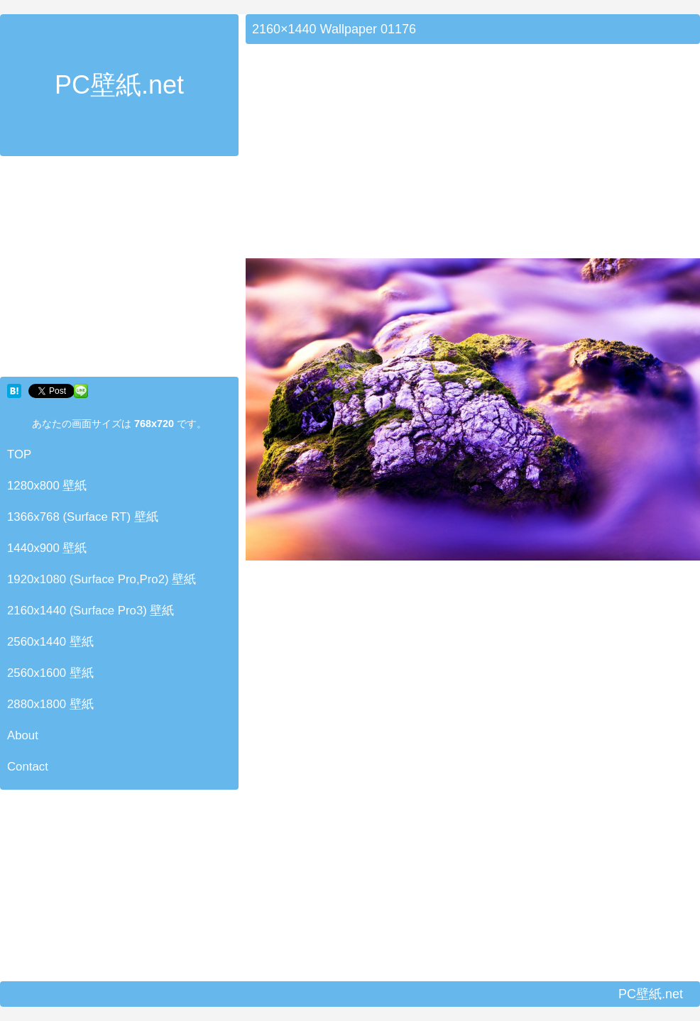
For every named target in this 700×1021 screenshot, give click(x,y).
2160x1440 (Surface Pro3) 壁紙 (91, 610)
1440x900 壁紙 (47, 548)
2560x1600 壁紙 (50, 673)
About (22, 735)
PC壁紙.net (119, 84)
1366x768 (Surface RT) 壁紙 (82, 517)
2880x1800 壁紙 (50, 704)
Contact (27, 766)
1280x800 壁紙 (47, 485)
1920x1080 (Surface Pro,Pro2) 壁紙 (101, 579)
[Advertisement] (119, 269)
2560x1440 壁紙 (50, 642)
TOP (19, 454)
